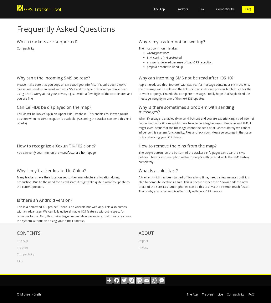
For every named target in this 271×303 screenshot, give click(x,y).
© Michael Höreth (29, 294)
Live (202, 9)
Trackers (182, 9)
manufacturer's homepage (78, 153)
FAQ (248, 9)
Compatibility (225, 9)
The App (159, 9)
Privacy (143, 247)
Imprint (143, 240)
